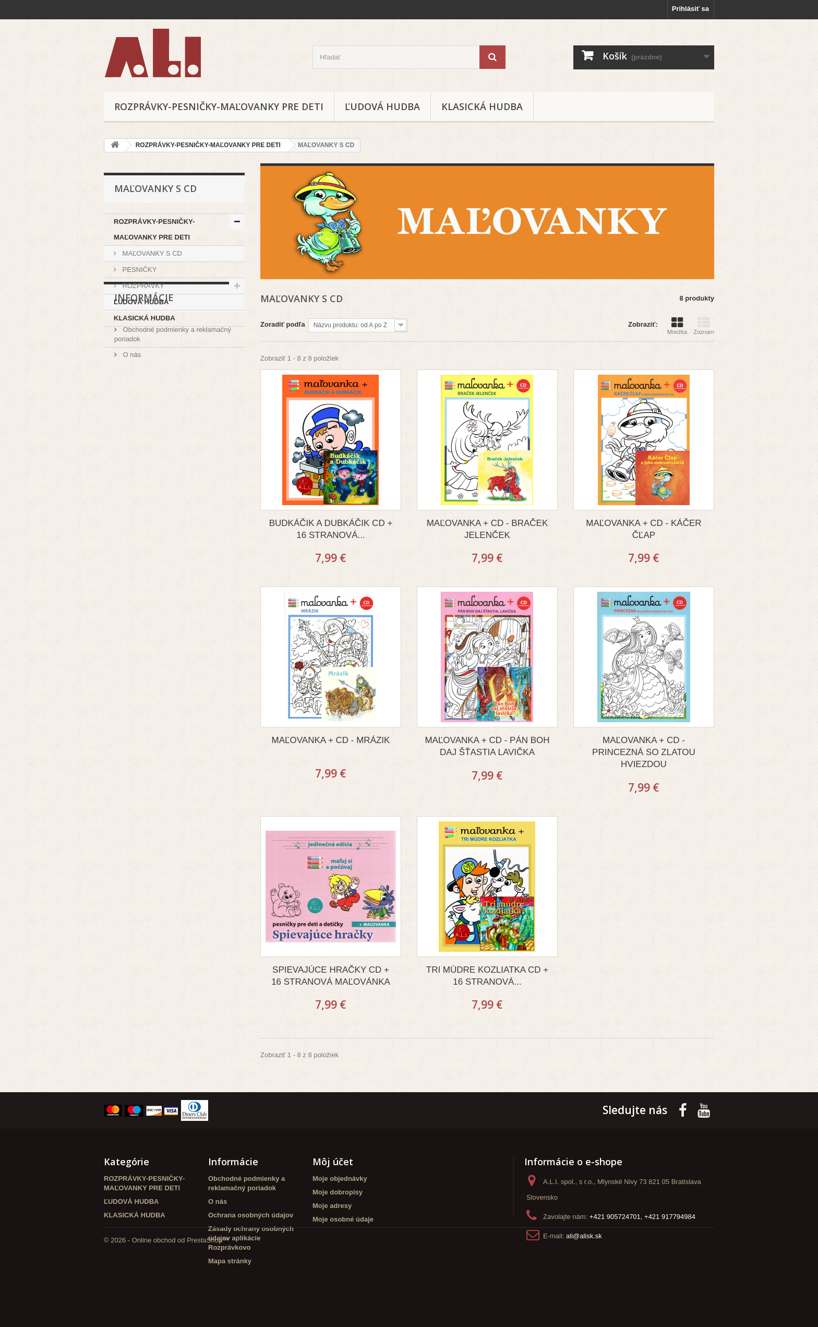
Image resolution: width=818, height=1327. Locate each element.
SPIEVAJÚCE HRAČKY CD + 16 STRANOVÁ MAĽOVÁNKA (330, 976)
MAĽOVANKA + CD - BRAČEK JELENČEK (487, 529)
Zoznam (703, 325)
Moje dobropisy (337, 1192)
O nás (131, 411)
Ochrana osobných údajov (250, 1215)
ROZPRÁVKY (142, 286)
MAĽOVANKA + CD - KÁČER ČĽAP (643, 529)
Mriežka (677, 325)
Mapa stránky (229, 1261)
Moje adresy (332, 1206)
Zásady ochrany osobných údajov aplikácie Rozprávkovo (251, 1238)
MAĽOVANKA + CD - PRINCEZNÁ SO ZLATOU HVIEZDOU (643, 752)
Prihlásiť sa (690, 9)
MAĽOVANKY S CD (151, 253)
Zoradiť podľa (282, 324)
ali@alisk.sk (584, 1236)
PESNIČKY (139, 269)
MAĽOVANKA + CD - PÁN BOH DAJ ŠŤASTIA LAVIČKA (487, 746)
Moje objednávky (339, 1178)
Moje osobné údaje (343, 1219)
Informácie (144, 358)
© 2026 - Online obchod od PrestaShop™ (166, 1298)
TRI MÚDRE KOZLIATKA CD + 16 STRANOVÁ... (487, 976)
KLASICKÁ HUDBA (482, 106)
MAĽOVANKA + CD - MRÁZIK (331, 740)
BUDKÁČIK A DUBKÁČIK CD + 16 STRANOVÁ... (331, 529)
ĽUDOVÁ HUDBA (382, 106)
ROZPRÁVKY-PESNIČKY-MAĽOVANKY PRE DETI (218, 106)
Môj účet (332, 1161)
